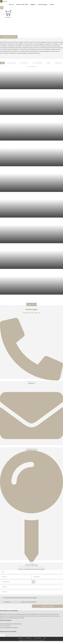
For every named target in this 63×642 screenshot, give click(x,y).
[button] (31, 304)
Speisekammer (58, 63)
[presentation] (9, 606)
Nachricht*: (31, 592)
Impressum (20, 638)
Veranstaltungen (42, 4)
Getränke (49, 63)
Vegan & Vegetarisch (31, 66)
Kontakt (52, 4)
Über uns (11, 4)
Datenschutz (28, 638)
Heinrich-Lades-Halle (22, 4)
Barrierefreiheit (37, 638)
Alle (2, 63)
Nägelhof (32, 4)
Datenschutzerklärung (15, 602)
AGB (45, 638)
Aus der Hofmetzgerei (37, 63)
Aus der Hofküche (24, 63)
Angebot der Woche (12, 63)
